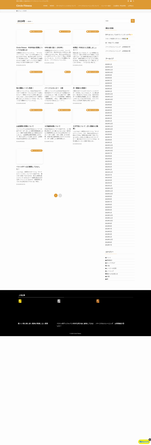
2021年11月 (110, 229)
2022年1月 (110, 225)
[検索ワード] (120, 21)
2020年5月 (110, 283)
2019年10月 (110, 303)
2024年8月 (110, 126)
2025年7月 (110, 90)
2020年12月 (110, 254)
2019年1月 (110, 328)
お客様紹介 (110, 358)
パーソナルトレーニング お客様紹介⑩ (117, 51)
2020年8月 (110, 270)
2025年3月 (110, 102)
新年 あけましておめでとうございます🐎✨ (119, 34)
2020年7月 (110, 274)
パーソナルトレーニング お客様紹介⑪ (117, 47)
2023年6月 (110, 180)
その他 (109, 367)
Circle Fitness (24, 6)
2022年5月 (110, 209)
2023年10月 (110, 164)
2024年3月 (110, 143)
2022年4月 (110, 213)
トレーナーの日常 (112, 371)
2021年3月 (110, 242)
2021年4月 (110, 237)
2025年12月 (110, 69)
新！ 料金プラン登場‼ (112, 43)
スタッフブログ (112, 362)
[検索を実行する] (133, 21)
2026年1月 (110, 65)
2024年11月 (110, 114)
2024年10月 (110, 118)
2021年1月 (110, 250)
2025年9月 (110, 81)
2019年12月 (110, 295)
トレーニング (111, 375)
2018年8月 (110, 336)
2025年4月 (110, 98)
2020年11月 (110, 258)
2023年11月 (110, 159)
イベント (110, 354)
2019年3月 (110, 324)
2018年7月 (110, 340)
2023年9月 (110, 168)
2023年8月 (110, 172)
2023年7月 (110, 176)
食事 (108, 387)
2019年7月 (110, 315)
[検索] (133, 1)
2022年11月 (110, 192)
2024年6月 (110, 131)
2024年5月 (110, 135)
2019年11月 (110, 299)
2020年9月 (110, 266)
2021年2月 (110, 246)
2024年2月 (110, 147)
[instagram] (128, 1)
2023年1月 (110, 184)
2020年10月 (110, 262)
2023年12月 (110, 155)
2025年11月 (110, 73)
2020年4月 (110, 287)
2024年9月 (110, 122)
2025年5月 (110, 94)
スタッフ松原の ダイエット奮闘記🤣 (116, 38)
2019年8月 (110, 311)
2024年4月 (110, 139)
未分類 (109, 383)
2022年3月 (110, 217)
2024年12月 (110, 110)
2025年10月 (110, 77)
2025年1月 (110, 106)
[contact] (131, 1)
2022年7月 (110, 200)
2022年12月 (110, 188)
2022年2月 (110, 221)
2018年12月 (110, 332)
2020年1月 (110, 291)
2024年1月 (110, 151)
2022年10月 (110, 196)
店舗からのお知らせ (113, 379)
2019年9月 (110, 307)
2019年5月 (110, 320)
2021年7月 (110, 233)
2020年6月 (110, 279)
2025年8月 (110, 85)
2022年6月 (110, 205)
